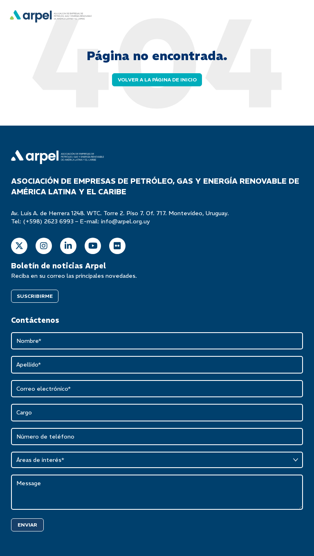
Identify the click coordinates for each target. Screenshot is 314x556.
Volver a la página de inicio (157, 80)
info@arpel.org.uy (125, 221)
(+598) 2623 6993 (48, 221)
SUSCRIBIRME (35, 296)
